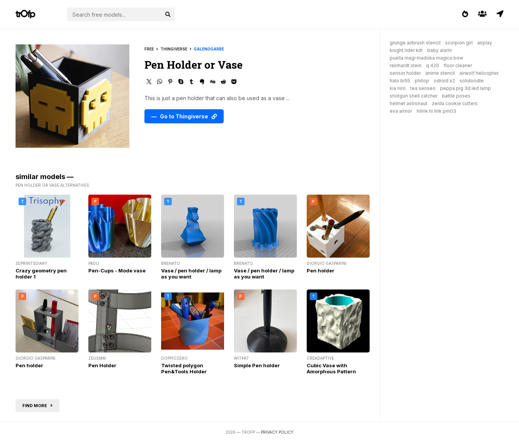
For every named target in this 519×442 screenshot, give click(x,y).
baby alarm (439, 50)
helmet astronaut (408, 103)
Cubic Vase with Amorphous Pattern (331, 368)
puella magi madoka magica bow (426, 58)
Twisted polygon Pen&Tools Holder (184, 368)
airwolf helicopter (479, 73)
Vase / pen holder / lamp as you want (191, 273)
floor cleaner (458, 65)
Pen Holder (102, 365)
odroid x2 (444, 80)
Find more (37, 405)
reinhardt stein (406, 65)
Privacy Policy (277, 432)
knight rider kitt (406, 50)
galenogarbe (209, 49)
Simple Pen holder (257, 365)
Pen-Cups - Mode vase (117, 270)
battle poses (456, 96)
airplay (484, 43)
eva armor (401, 111)
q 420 (432, 65)
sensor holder (405, 73)
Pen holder (320, 270)
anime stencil (440, 73)
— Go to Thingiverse (184, 116)
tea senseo (423, 88)
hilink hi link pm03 (436, 111)
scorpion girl (459, 43)
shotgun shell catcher (413, 96)
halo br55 (400, 80)
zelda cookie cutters (455, 103)
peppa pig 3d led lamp (465, 88)
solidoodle (471, 80)
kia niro (398, 88)
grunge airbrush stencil (415, 43)
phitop (422, 80)
